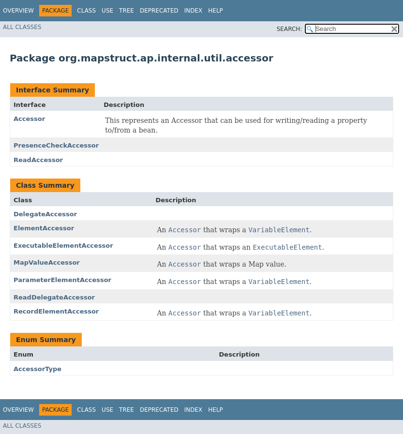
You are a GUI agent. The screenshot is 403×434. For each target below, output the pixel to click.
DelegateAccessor (45, 214)
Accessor (29, 118)
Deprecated (159, 10)
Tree (126, 10)
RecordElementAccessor (56, 311)
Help (215, 10)
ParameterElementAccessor (62, 280)
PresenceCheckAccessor (56, 145)
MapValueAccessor (47, 262)
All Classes (22, 27)
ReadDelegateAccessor (54, 297)
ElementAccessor (44, 228)
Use (107, 10)
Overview (18, 10)
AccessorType (37, 369)
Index (193, 10)
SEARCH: (289, 29)
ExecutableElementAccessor (63, 245)
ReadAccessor (38, 160)
